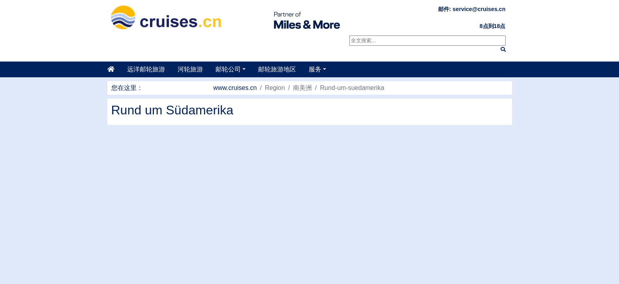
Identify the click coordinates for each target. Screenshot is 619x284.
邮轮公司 (228, 69)
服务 (315, 69)
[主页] (114, 69)
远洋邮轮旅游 (146, 69)
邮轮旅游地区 (277, 69)
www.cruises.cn (235, 87)
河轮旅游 (190, 69)
